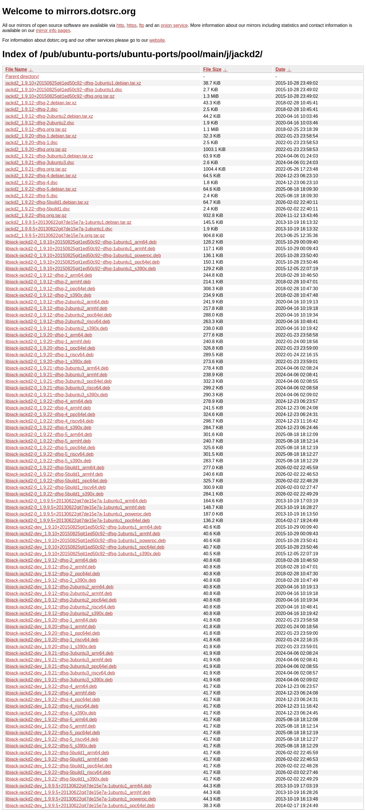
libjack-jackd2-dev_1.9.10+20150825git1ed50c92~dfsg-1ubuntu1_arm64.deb (83, 527)
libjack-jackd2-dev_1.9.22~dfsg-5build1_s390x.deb (56, 779)
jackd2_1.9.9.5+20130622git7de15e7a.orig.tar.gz (55, 235)
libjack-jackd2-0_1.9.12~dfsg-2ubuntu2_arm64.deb (57, 301)
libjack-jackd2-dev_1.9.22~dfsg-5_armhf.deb (50, 726)
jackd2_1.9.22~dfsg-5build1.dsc (37, 208)
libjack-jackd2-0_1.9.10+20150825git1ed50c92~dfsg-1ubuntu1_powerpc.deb (83, 255)
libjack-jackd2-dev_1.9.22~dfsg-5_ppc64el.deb (52, 732)
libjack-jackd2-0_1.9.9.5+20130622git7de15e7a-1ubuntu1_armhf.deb (75, 507)
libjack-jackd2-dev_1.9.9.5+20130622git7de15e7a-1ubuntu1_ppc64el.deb (80, 805)
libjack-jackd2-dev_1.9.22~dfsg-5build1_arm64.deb (57, 752)
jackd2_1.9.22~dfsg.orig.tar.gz (36, 215)
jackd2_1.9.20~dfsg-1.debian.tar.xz (41, 136)
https (132, 25)
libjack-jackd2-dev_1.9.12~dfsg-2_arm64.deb (51, 560)
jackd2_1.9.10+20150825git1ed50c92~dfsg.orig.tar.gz (60, 96)
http (120, 25)
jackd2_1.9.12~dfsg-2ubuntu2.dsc (39, 122)
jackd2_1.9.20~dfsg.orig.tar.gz (36, 149)
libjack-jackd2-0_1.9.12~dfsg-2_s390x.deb (48, 295)
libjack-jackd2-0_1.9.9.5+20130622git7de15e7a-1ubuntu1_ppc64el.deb (77, 520)
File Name (16, 69)
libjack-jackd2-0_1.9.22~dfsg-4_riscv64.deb (49, 421)
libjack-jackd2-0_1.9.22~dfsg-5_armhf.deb (48, 441)
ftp (141, 25)
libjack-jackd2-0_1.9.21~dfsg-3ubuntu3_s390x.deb (56, 394)
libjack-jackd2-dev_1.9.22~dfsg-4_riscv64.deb (51, 706)
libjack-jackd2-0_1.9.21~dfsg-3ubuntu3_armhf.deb (56, 374)
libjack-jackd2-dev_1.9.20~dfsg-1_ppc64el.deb (52, 633)
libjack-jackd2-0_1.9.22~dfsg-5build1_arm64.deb (54, 467)
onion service (174, 25)
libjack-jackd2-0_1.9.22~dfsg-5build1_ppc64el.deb (56, 480)
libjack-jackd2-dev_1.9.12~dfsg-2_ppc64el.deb (52, 573)
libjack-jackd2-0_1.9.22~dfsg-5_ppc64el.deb (50, 447)
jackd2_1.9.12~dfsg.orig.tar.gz (36, 129)
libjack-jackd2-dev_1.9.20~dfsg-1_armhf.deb (50, 626)
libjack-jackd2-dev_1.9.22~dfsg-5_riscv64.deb (51, 739)
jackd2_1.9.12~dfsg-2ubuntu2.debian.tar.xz (49, 116)
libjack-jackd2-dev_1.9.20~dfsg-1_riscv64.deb (51, 639)
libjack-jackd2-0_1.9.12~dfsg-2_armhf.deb (48, 281)
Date (280, 69)
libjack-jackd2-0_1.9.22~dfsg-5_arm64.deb (48, 434)
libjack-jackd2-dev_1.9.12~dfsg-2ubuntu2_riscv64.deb (60, 606)
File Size (212, 69)
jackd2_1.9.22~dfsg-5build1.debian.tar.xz (47, 202)
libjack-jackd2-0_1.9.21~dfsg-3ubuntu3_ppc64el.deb (58, 381)
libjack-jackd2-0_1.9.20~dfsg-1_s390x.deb (48, 361)
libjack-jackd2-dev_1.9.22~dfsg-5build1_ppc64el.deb (58, 765)
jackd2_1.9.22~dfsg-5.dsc (31, 195)
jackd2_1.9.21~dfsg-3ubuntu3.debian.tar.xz (49, 156)
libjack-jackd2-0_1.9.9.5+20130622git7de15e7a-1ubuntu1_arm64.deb (76, 500)
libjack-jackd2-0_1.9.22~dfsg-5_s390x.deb (48, 460)
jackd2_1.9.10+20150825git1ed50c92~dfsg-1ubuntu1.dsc (63, 89)
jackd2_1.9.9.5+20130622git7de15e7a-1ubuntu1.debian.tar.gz (68, 222)
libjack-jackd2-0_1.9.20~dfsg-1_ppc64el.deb (50, 348)
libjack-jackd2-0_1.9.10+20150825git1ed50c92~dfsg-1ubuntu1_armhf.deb (80, 248)
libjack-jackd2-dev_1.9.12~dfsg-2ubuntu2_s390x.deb (59, 613)
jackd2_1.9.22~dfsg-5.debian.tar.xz (41, 189)
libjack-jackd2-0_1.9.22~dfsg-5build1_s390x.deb (54, 493)
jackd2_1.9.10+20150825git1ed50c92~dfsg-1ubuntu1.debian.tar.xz (73, 83)
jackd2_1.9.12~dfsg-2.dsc (31, 109)
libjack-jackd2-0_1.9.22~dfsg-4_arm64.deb (48, 401)
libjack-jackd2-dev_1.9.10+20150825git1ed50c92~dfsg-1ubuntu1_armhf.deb (82, 533)
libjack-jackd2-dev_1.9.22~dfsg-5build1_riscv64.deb (58, 772)
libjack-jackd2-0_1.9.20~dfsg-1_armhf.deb (48, 341)
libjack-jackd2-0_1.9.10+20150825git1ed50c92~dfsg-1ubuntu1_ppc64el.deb (82, 262)
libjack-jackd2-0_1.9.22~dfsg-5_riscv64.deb (49, 454)
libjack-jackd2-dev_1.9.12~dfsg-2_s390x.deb (50, 580)
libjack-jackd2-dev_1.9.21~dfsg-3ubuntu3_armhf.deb (58, 659)
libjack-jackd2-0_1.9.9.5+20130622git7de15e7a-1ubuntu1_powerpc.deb (78, 514)
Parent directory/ (22, 76)
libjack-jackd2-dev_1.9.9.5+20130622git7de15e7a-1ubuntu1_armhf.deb (77, 792)
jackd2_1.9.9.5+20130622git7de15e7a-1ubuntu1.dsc (58, 228)
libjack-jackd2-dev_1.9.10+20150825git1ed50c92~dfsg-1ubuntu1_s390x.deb (83, 553)
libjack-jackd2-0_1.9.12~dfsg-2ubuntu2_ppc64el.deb (58, 315)
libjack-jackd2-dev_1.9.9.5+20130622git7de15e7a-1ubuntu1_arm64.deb (78, 785)
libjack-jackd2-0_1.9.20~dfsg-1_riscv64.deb (49, 354)
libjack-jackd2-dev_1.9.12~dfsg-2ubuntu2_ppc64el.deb (60, 600)
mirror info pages (53, 30)
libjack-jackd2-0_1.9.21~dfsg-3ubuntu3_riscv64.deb (57, 387)
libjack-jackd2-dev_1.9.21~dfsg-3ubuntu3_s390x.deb (59, 679)
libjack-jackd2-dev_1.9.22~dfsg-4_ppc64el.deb (52, 699)
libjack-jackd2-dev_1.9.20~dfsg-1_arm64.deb (51, 620)
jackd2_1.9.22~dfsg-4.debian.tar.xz (41, 175)
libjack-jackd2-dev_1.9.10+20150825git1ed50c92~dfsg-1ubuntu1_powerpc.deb (85, 540)
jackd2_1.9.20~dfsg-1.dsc (31, 142)
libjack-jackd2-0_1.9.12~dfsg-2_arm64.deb (48, 275)
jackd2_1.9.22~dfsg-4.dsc (31, 182)
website (157, 40)
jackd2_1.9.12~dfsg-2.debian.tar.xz (41, 102)
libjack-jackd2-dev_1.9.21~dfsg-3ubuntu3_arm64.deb (59, 653)
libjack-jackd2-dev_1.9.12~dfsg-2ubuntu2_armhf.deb (58, 593)
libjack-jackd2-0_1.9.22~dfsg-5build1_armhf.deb (54, 474)
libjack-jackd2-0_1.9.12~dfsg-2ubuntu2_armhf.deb (56, 308)
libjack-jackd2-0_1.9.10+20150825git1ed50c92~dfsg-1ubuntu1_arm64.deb (80, 242)
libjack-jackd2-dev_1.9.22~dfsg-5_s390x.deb (50, 745)
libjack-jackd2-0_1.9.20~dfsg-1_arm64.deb (48, 335)
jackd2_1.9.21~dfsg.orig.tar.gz (36, 169)
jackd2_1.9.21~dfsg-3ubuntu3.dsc (39, 162)
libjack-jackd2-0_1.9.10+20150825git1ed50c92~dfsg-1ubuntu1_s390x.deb (80, 268)
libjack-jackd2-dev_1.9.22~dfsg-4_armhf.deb (50, 692)
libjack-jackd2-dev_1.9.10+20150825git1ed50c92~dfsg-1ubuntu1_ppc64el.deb (84, 547)
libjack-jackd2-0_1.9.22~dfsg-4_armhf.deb (48, 407)
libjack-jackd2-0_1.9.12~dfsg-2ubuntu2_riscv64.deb (57, 321)
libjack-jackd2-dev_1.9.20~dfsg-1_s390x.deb (50, 646)
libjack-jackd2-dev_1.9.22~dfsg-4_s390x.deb (50, 712)
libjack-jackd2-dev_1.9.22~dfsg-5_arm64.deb (51, 719)
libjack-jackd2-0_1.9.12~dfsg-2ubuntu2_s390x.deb (56, 328)
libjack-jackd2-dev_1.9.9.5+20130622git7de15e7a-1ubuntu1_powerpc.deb (80, 799)
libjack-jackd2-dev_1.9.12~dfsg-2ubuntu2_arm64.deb (59, 586)
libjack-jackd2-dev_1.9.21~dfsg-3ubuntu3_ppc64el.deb (60, 666)
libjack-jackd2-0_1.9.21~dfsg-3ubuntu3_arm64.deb (57, 368)
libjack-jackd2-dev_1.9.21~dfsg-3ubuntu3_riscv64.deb (60, 672)
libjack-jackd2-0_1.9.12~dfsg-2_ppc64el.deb (50, 288)
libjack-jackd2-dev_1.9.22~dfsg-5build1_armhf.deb (56, 759)
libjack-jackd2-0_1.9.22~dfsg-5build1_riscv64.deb (55, 487)
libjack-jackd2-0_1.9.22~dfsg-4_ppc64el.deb (50, 414)
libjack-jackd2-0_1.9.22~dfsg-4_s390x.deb (48, 427)
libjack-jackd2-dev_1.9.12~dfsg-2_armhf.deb (50, 566)
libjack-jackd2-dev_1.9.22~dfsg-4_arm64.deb (51, 686)
